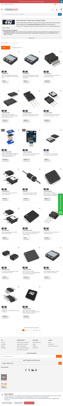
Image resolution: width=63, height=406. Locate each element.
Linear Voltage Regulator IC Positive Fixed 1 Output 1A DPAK (9, 233)
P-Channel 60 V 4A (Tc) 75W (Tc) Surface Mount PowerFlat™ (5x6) (51, 154)
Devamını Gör (32, 38)
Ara (60, 14)
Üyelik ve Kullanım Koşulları (22, 342)
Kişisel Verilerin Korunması (22, 349)
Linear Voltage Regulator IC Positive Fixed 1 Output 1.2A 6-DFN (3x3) (51, 272)
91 (39, 330)
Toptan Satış (35, 347)
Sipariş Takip (51, 344)
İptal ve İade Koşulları (21, 346)
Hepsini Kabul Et (29, 403)
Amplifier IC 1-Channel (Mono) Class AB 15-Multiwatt (10, 311)
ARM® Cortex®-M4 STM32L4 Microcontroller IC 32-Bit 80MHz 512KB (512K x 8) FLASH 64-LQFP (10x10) (52, 194)
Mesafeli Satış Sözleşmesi (22, 344)
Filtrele (5, 47)
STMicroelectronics (14, 42)
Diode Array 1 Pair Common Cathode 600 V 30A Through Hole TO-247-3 (31, 115)
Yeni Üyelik (3, 344)
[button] (5, 1)
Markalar (34, 346)
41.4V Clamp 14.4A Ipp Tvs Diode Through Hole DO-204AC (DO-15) (30, 193)
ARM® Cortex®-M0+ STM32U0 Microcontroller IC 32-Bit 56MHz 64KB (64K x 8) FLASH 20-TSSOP (10, 116)
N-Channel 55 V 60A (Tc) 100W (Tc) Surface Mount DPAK (9, 193)
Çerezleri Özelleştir (7, 403)
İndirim (34, 344)
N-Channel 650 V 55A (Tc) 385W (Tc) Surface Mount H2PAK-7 (52, 76)
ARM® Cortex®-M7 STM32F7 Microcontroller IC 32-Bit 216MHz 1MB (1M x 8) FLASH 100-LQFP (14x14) (31, 272)
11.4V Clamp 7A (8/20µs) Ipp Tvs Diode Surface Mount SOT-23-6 (10, 272)
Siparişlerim (3, 347)
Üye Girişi (3, 342)
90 (36, 330)
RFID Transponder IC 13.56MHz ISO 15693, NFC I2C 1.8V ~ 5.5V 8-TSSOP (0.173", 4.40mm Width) (31, 233)
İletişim (49, 342)
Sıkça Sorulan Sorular (53, 346)
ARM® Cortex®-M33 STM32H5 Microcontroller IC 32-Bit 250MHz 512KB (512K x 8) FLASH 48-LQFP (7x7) (31, 312)
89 (34, 330)
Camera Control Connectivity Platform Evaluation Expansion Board (31, 154)
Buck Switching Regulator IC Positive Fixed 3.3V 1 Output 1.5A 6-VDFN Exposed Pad (10, 76)
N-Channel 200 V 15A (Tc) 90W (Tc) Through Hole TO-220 (51, 233)
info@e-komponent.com (8, 4)
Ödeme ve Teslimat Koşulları (23, 347)
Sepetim (3, 346)
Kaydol (59, 356)
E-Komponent (4, 43)
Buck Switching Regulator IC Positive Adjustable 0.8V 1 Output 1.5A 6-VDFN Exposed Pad (31, 76)
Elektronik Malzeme (37, 342)
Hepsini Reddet (18, 403)
